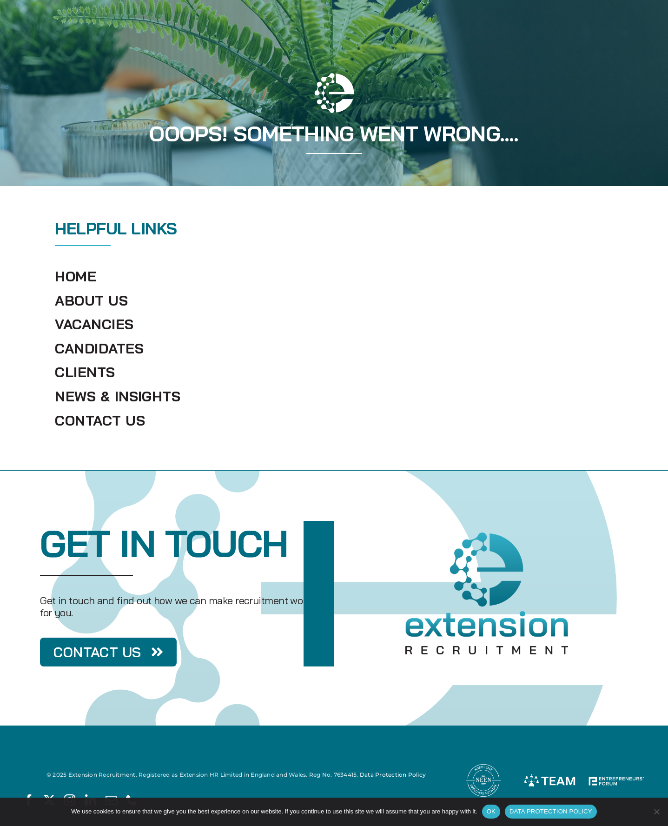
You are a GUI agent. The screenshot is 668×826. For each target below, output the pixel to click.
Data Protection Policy (393, 774)
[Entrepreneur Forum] (615, 766)
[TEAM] (549, 766)
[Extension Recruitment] (486, 536)
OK (491, 811)
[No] (656, 811)
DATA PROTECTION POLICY (550, 811)
